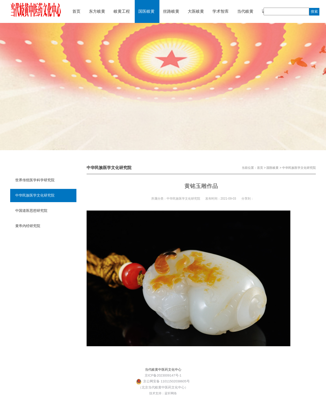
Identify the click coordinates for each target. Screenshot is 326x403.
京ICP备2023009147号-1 (163, 375)
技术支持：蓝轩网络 (163, 393)
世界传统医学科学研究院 (35, 180)
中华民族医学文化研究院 (299, 168)
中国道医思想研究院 (31, 211)
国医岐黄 (272, 168)
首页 (260, 168)
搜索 (314, 11)
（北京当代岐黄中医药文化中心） (163, 387)
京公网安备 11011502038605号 (163, 381)
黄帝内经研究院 (27, 226)
